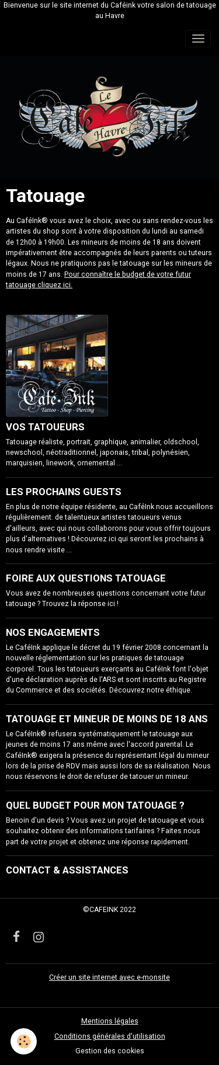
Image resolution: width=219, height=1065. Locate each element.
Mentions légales (109, 1021)
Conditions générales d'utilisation (109, 1036)
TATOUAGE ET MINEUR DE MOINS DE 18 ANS (107, 719)
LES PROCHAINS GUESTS (63, 491)
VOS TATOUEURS (45, 427)
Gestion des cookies (109, 1051)
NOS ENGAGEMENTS (53, 632)
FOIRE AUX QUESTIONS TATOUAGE (86, 578)
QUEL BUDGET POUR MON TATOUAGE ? (95, 805)
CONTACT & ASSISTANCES (67, 870)
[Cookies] (24, 1041)
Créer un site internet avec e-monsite (109, 977)
